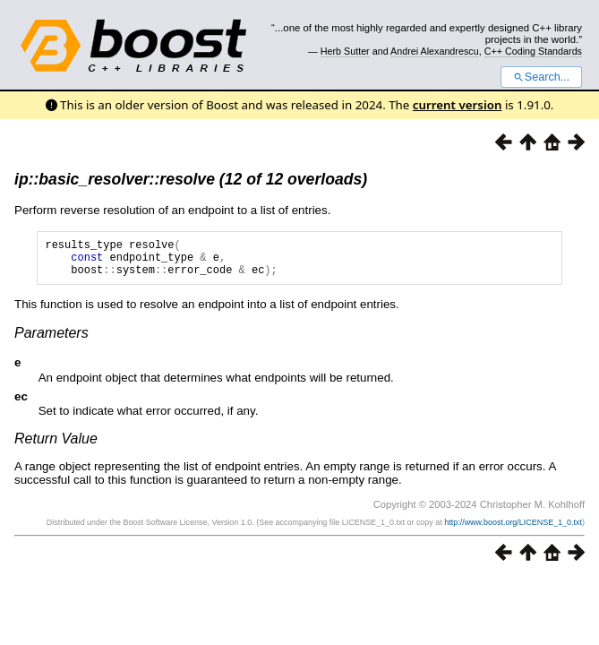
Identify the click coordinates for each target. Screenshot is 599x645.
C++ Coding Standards (533, 51)
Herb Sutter (345, 51)
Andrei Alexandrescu (434, 51)
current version (457, 105)
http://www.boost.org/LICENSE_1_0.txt (513, 530)
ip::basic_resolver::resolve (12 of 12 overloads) (190, 179)
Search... (541, 77)
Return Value (56, 446)
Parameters (51, 340)
